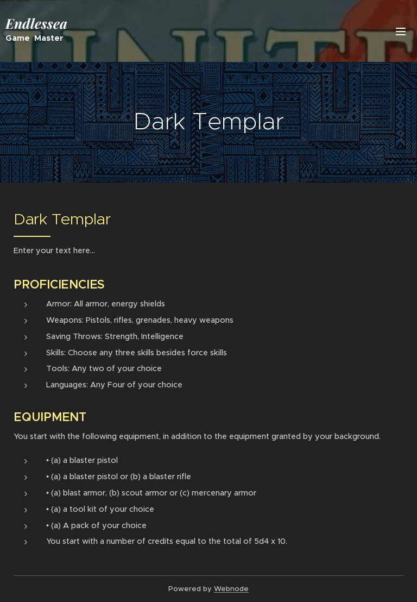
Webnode (231, 588)
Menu (401, 31)
